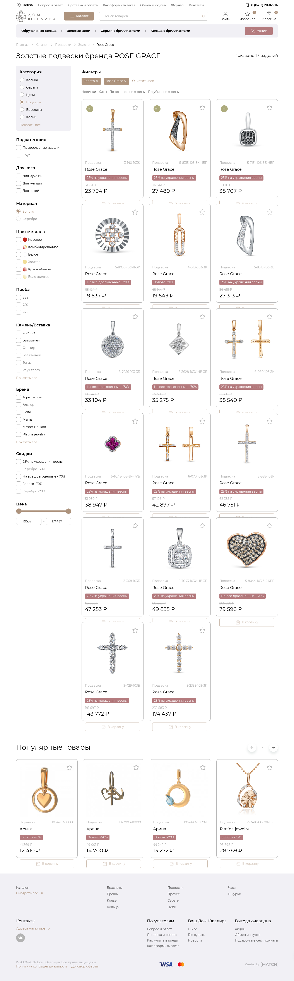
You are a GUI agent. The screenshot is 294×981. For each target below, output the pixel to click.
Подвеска (93, 163)
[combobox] (153, 16)
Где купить (196, 935)
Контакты (196, 5)
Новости (195, 940)
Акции (240, 929)
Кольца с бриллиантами (170, 31)
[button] (273, 747)
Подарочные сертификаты (256, 940)
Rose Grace (96, 169)
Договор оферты (85, 966)
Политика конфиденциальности (42, 966)
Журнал (177, 5)
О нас (192, 929)
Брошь (112, 894)
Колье (112, 901)
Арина (26, 829)
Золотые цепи (78, 31)
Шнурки (234, 894)
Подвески (176, 888)
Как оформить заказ (119, 5)
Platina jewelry (234, 829)
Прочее (174, 894)
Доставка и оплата (83, 5)
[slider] (18, 511)
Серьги (173, 901)
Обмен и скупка (153, 5)
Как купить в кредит (163, 940)
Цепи (172, 907)
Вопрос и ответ (50, 5)
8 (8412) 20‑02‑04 (264, 5)
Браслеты (115, 888)
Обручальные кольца (38, 31)
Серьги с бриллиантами (120, 31)
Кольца (113, 907)
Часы (232, 888)
